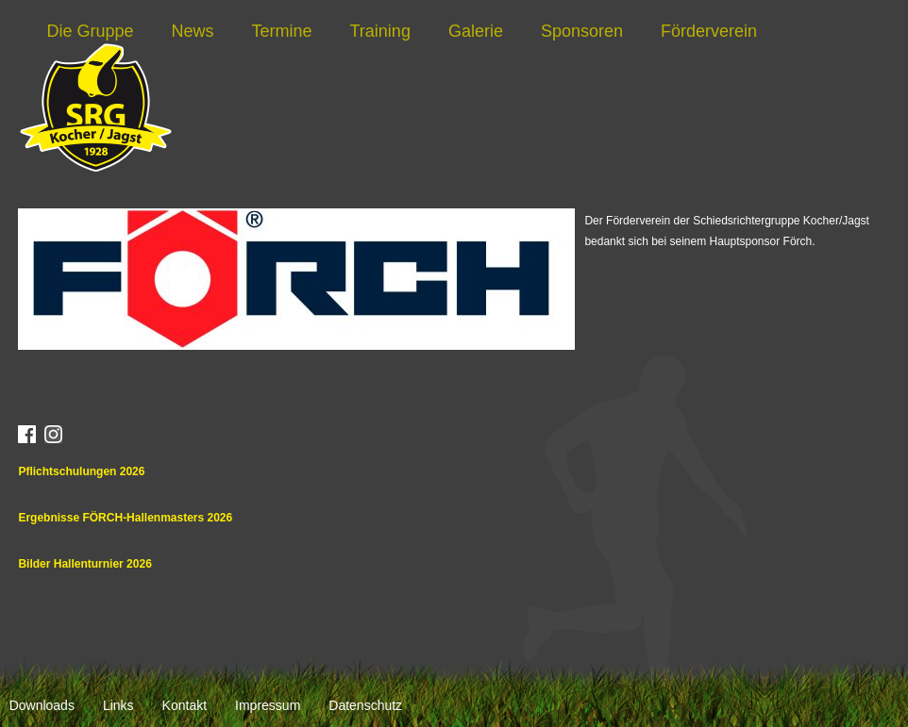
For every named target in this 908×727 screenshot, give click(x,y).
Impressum (267, 705)
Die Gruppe (89, 31)
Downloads (42, 705)
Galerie (475, 31)
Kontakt (184, 705)
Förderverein (709, 31)
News (192, 31)
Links (118, 705)
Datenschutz (365, 705)
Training (380, 31)
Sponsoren (582, 31)
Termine (282, 31)
